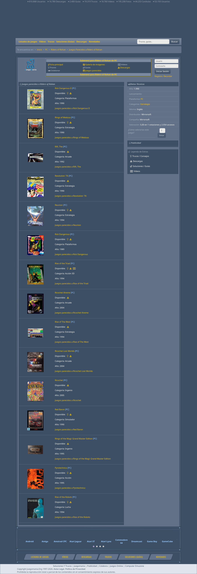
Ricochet (59, 380)
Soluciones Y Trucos (62, 566)
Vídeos (42, 41)
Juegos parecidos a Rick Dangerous (71, 254)
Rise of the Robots (63, 497)
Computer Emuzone (134, 566)
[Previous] (20, 538)
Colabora (103, 566)
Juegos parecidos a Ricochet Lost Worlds (74, 371)
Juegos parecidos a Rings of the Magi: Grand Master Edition (83, 458)
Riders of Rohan (58, 49)
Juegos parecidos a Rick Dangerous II (72, 108)
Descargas (82, 41)
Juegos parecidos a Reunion (68, 225)
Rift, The (59, 146)
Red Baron (60, 409)
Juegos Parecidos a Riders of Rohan (85, 49)
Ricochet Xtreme (62, 292)
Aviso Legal (59, 569)
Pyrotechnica (61, 467)
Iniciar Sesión (162, 71)
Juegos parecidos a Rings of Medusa (72, 137)
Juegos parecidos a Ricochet (68, 400)
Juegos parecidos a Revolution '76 (70, 196)
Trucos (51, 41)
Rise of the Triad (62, 263)
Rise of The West (62, 321)
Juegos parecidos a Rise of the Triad (71, 283)
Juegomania (79, 566)
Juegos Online (116, 566)
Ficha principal (56, 64)
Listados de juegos (28, 41)
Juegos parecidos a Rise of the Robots (72, 517)
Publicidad (92, 566)
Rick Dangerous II (63, 88)
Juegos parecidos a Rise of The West (72, 342)
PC (46, 49)
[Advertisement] (98, 20)
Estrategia (145, 104)
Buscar (174, 41)
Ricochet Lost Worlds (65, 351)
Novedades (94, 41)
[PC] (74, 88)
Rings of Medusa (63, 117)
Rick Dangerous (62, 234)
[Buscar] (153, 41)
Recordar (168, 76)
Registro (158, 76)
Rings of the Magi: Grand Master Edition (74, 438)
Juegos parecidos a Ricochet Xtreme (71, 312)
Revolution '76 (61, 175)
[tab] (93, 546)
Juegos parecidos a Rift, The (68, 166)
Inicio (39, 49)
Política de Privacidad (75, 569)
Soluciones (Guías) (65, 41)
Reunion (59, 205)
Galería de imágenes (95, 64)
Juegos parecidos (93, 70)
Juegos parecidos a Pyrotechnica (70, 488)
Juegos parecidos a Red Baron (69, 429)
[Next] (177, 538)
